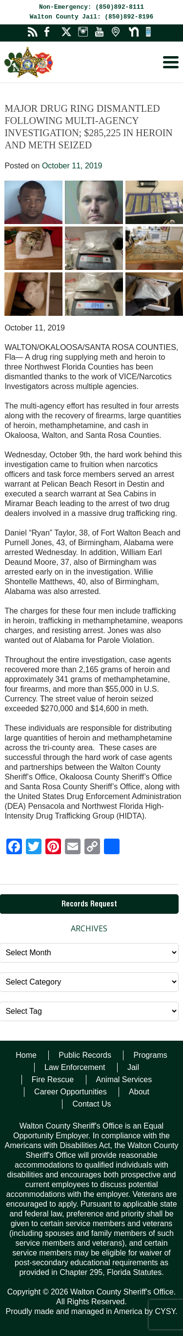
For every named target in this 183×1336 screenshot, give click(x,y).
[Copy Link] (92, 848)
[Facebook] (14, 848)
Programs (150, 1055)
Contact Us (91, 1104)
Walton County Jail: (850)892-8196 (91, 17)
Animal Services (124, 1079)
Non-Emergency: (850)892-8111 (91, 7)
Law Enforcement (74, 1067)
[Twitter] (33, 848)
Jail (133, 1067)
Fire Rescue (53, 1079)
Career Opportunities (70, 1092)
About (139, 1092)
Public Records (85, 1055)
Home (26, 1055)
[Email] (72, 848)
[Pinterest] (53, 848)
